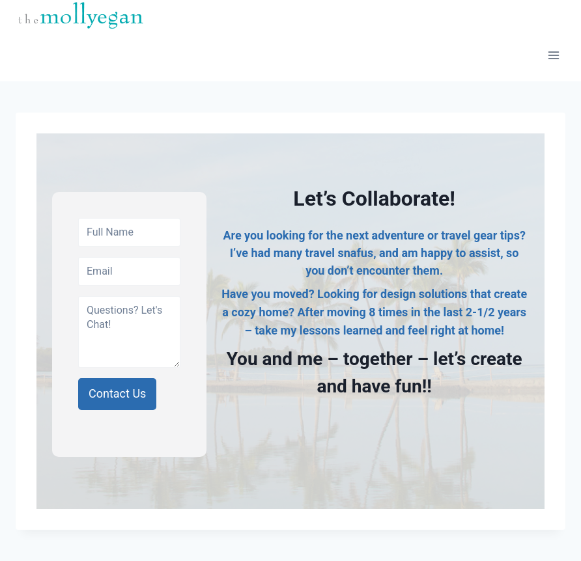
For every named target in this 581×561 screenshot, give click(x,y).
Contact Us (117, 393)
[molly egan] (81, 14)
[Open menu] (553, 56)
